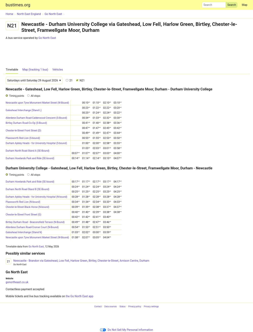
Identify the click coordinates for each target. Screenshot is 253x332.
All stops (35, 95)
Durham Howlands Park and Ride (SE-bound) (30, 158)
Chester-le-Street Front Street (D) (23, 130)
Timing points (16, 95)
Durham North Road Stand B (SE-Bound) (27, 189)
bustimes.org (18, 4)
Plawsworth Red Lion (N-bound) (23, 201)
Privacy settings (151, 306)
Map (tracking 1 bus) (35, 69)
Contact (98, 306)
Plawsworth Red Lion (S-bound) (23, 138)
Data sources (110, 306)
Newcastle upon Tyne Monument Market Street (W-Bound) (37, 102)
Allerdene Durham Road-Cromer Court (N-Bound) (32, 227)
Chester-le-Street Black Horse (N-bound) (27, 207)
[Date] (34, 80)
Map (244, 5)
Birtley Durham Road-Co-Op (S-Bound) (26, 123)
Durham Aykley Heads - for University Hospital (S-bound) (36, 143)
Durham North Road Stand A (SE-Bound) (27, 150)
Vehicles (57, 69)
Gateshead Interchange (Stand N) (24, 232)
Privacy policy (134, 306)
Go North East (47, 38)
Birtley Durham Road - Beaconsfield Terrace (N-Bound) (35, 222)
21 (69, 80)
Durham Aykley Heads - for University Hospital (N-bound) (36, 196)
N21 (80, 80)
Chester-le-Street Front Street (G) (23, 214)
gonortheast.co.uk (17, 282)
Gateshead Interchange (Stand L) (24, 110)
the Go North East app (79, 296)
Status (122, 306)
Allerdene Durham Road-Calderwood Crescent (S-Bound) (36, 117)
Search (214, 4)
